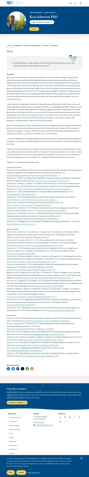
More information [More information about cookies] (34, 472)
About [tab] (10, 47)
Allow (11, 472)
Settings (21, 472)
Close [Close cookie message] (81, 458)
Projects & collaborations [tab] (32, 47)
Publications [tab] (18, 47)
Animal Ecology (49, 12)
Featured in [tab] (54, 47)
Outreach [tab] (45, 47)
